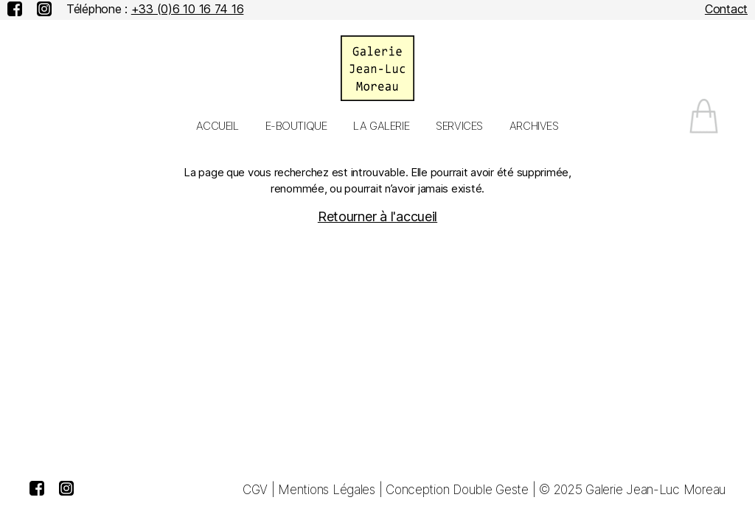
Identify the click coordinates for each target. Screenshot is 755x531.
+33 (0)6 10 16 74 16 (187, 8)
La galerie (381, 126)
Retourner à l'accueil (377, 216)
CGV (255, 489)
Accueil (217, 126)
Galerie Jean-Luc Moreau (655, 489)
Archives (534, 126)
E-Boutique (296, 126)
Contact (726, 8)
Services (459, 126)
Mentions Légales (326, 489)
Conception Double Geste (457, 489)
